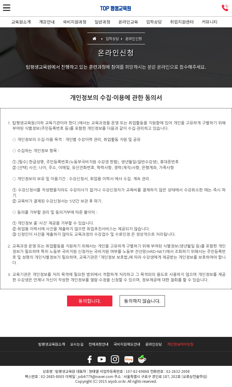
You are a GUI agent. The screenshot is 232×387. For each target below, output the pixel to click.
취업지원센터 (182, 22)
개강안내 (47, 22)
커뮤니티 (210, 22)
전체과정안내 (98, 344)
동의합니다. (90, 300)
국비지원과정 (74, 22)
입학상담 (154, 22)
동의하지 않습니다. (142, 300)
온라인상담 (153, 344)
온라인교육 (128, 22)
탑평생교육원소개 (51, 344)
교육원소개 (21, 22)
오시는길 (76, 344)
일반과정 (102, 22)
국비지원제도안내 (127, 344)
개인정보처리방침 (180, 344)
